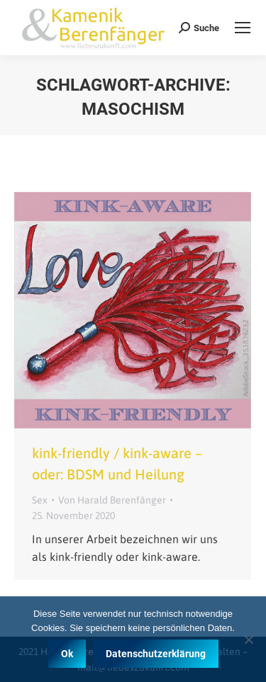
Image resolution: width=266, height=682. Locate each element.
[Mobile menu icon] (242, 27)
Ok (67, 653)
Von (112, 500)
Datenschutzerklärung (156, 653)
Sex (40, 500)
